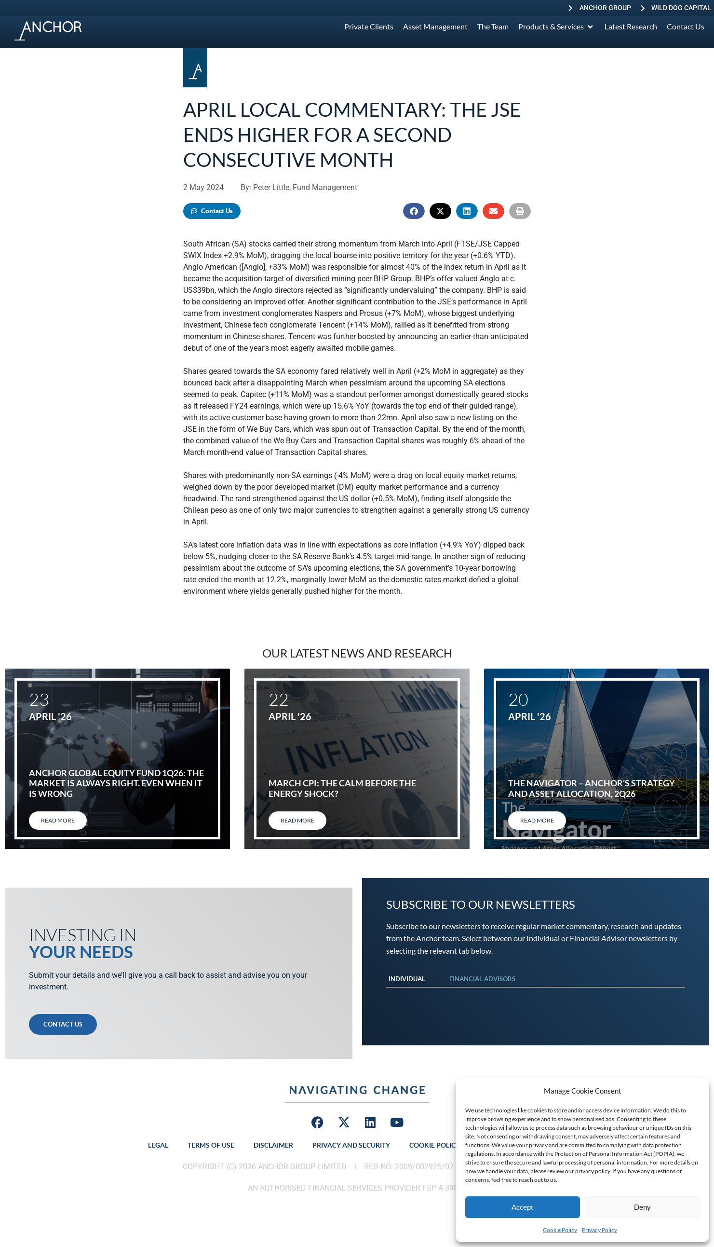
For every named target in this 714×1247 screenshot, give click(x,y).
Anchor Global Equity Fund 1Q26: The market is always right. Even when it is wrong (116, 783)
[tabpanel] (536, 997)
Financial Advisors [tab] (482, 979)
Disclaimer (273, 1145)
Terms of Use (211, 1145)
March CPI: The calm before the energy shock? (342, 788)
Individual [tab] (407, 979)
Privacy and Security (351, 1145)
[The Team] (492, 26)
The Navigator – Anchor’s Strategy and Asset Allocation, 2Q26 (591, 788)
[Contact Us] (685, 26)
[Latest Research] (631, 26)
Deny (642, 1207)
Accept (523, 1207)
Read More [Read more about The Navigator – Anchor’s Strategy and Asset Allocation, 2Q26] (537, 820)
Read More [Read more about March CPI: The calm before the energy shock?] (297, 820)
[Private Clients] (368, 26)
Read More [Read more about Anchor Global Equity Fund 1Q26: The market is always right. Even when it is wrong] (58, 820)
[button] (414, 211)
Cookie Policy (560, 1229)
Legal (158, 1145)
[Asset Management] (435, 26)
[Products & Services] (556, 26)
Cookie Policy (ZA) (441, 1145)
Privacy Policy (599, 1229)
